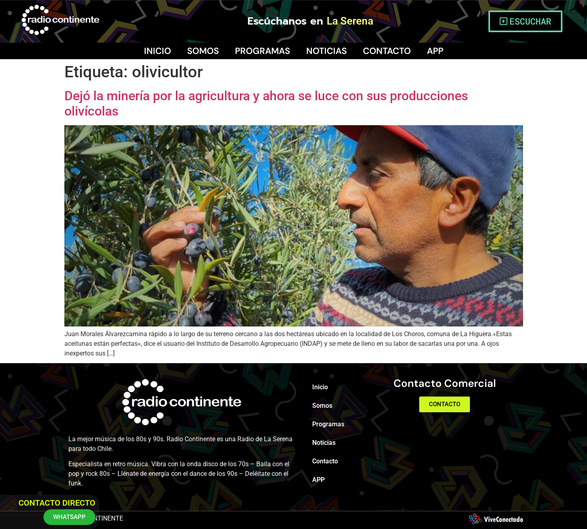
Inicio (157, 51)
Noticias (326, 51)
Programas (262, 51)
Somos (203, 51)
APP (435, 51)
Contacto (387, 51)
